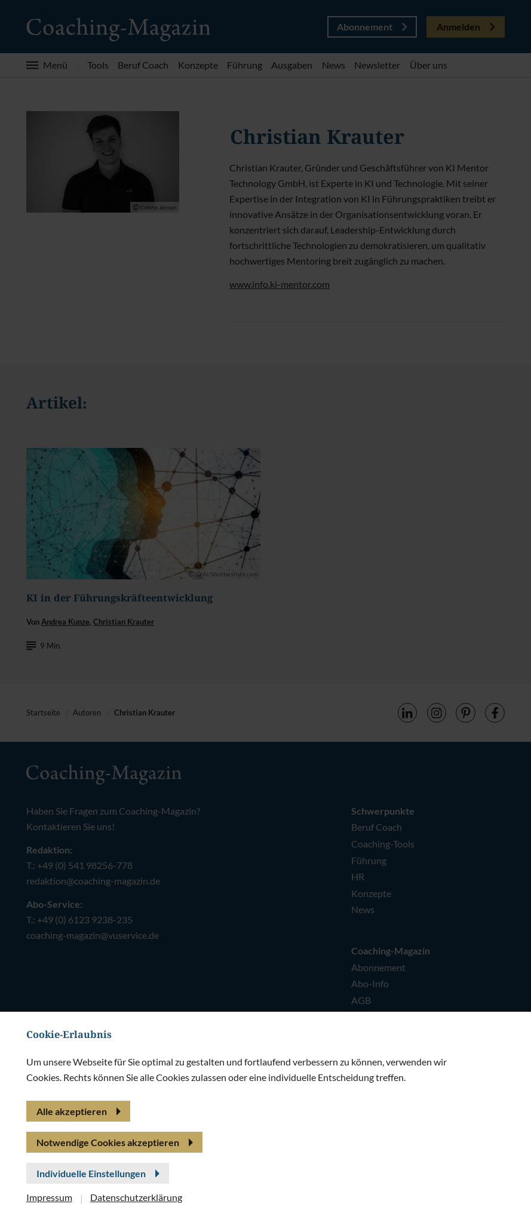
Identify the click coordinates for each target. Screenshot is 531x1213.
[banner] (265, 606)
